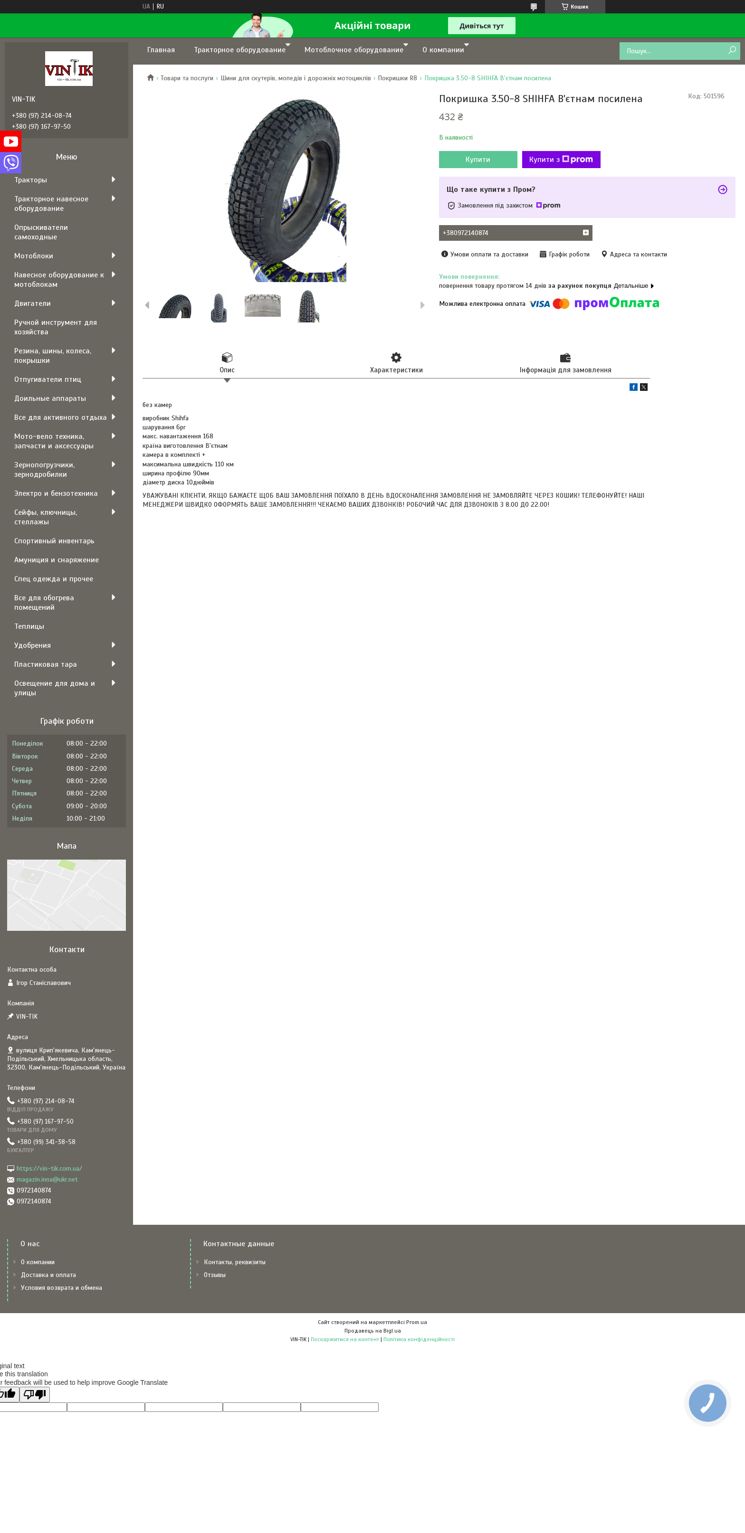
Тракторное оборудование (240, 50)
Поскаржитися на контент (345, 1339)
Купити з (561, 159)
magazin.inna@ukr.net (47, 1179)
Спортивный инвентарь (54, 541)
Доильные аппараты (50, 398)
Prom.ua (416, 1322)
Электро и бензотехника (56, 493)
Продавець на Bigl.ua (372, 1330)
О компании (443, 50)
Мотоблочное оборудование (354, 50)
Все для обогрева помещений (44, 602)
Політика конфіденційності (419, 1339)
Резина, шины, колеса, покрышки (52, 355)
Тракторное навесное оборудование (51, 203)
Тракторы (30, 180)
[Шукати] (732, 50)
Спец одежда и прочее (53, 579)
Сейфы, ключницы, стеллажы (45, 517)
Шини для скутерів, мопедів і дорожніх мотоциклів (295, 78)
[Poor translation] (34, 1394)
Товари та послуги (187, 78)
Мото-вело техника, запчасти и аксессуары (54, 441)
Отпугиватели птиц (47, 379)
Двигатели (32, 303)
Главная (161, 50)
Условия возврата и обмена (61, 1288)
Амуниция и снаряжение (56, 560)
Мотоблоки (33, 256)
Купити (478, 159)
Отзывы (215, 1275)
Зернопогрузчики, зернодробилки (44, 469)
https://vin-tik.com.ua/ (49, 1168)
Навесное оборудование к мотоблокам (59, 279)
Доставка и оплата (48, 1275)
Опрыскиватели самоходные (41, 232)
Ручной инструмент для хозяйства (55, 327)
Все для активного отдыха (60, 417)
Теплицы (29, 626)
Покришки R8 (397, 78)
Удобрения (32, 645)
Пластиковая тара (45, 664)
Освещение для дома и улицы (54, 688)
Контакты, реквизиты (235, 1262)
